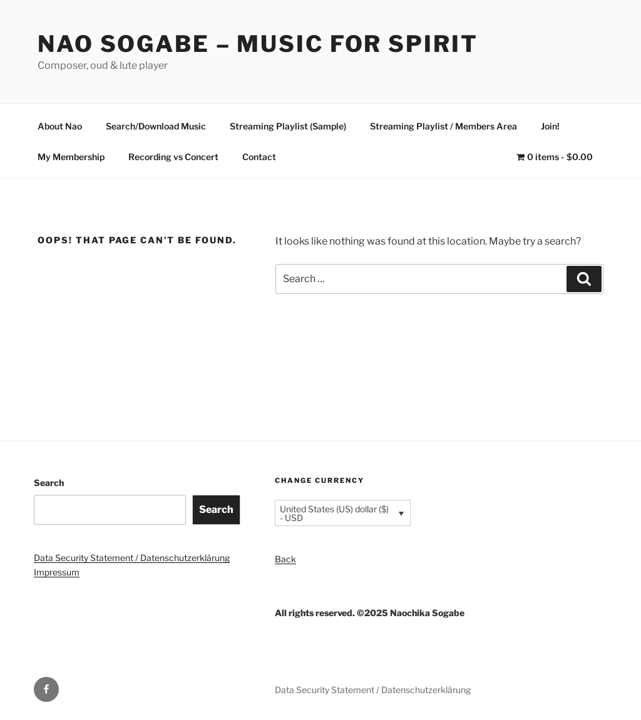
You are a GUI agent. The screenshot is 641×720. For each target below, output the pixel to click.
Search (49, 482)
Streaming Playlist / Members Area (443, 126)
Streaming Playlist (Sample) (288, 126)
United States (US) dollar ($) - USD (334, 513)
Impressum (56, 572)
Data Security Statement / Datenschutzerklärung (132, 557)
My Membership (71, 156)
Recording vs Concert (173, 156)
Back (285, 559)
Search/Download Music (156, 126)
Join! (550, 126)
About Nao (60, 126)
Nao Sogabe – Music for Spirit (258, 44)
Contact (259, 156)
